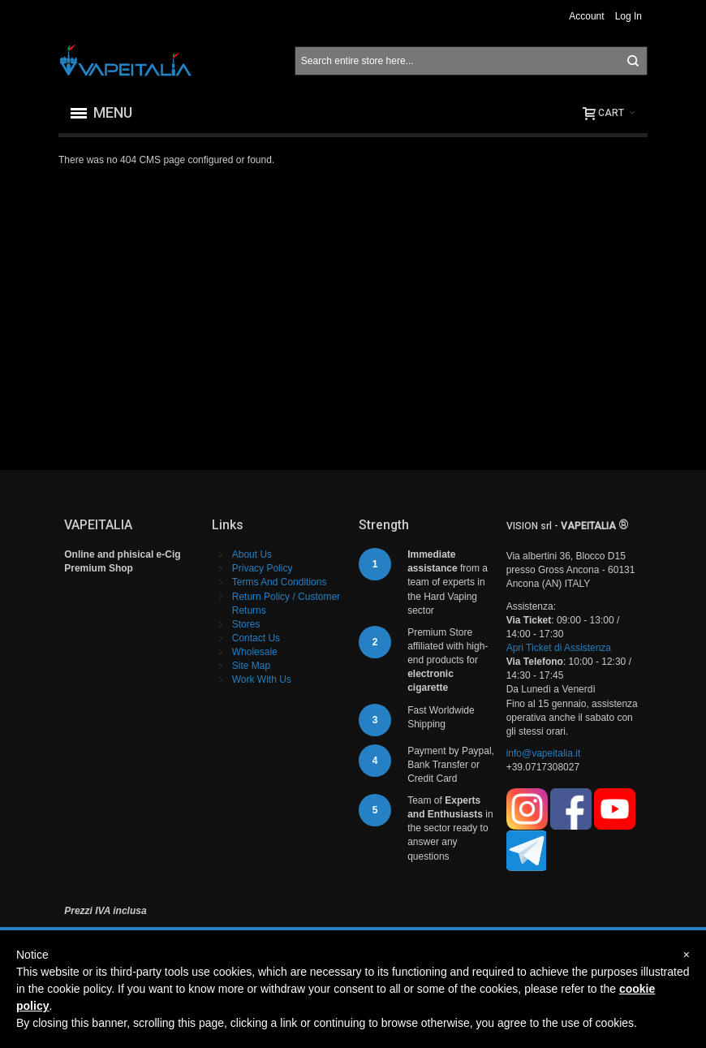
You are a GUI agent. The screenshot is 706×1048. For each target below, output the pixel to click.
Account (586, 16)
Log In (628, 16)
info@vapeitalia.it (543, 753)
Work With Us (261, 679)
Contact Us (256, 638)
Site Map (251, 665)
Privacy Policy (262, 568)
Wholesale (255, 652)
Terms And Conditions (279, 582)
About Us (252, 554)
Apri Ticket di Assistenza (558, 647)
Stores (246, 624)
